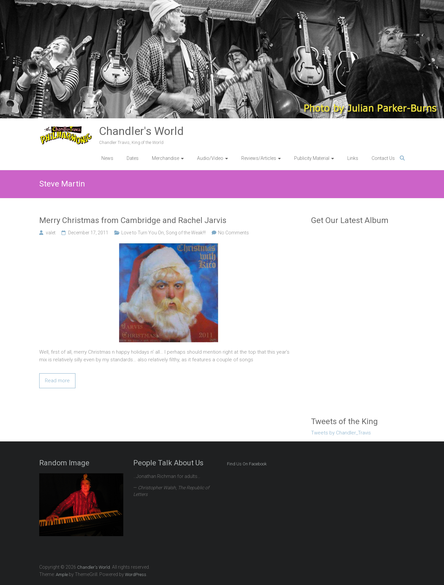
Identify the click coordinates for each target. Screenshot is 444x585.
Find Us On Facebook (247, 463)
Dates (133, 158)
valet (51, 232)
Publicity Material (311, 158)
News (107, 158)
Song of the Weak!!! (186, 232)
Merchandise (165, 158)
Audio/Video (210, 158)
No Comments (233, 232)
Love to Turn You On (142, 232)
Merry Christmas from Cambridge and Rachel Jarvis (132, 220)
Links (352, 158)
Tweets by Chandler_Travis (341, 433)
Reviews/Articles (258, 158)
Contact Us (383, 158)
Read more (57, 381)
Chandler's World (141, 131)
